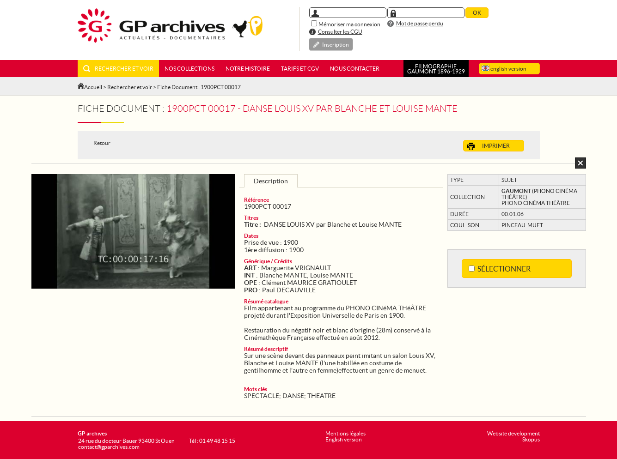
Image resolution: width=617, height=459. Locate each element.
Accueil (93, 87)
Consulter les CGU (340, 32)
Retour (101, 143)
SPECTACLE (261, 395)
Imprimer (488, 146)
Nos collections (189, 69)
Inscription (335, 45)
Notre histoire (248, 69)
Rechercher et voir (118, 68)
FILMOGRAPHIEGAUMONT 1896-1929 (436, 68)
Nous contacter (354, 69)
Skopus (531, 439)
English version (343, 439)
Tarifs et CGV (300, 69)
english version (504, 69)
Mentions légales (345, 433)
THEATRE (321, 395)
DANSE (293, 395)
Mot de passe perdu (419, 23)
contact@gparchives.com (109, 447)
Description (271, 181)
